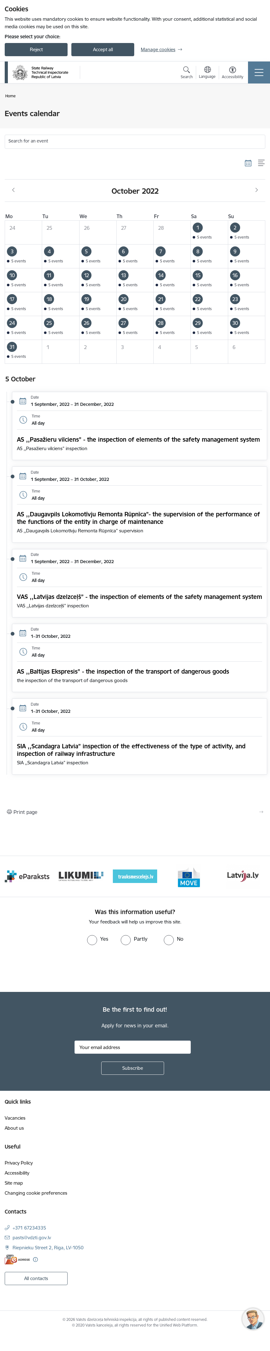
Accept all (103, 49)
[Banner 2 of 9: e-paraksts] (27, 876)
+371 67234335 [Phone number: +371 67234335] (29, 1228)
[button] (209, 233)
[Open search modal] (187, 73)
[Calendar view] (248, 163)
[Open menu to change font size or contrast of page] (232, 73)
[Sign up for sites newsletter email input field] (132, 1047)
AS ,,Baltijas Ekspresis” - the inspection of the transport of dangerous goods (123, 671)
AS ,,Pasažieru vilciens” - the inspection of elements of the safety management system (138, 439)
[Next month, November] (257, 190)
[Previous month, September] (13, 190)
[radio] (97, 939)
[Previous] (13, 876)
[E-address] (17, 1259)
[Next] (256, 876)
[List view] (261, 163)
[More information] (35, 1259)
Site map (14, 1183)
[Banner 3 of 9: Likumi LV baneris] (81, 876)
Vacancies (15, 1118)
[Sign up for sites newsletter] (132, 1068)
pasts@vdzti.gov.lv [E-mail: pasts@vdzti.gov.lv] (32, 1238)
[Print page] (135, 812)
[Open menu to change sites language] (207, 73)
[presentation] (52, 968)
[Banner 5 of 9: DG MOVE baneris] (188, 876)
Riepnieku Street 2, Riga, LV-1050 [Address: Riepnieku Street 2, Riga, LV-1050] (48, 1248)
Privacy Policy (19, 1163)
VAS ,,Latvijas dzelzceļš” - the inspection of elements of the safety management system (139, 596)
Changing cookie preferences (36, 1193)
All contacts (36, 1278)
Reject (36, 49)
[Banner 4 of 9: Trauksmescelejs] (135, 876)
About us (14, 1128)
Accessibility (17, 1173)
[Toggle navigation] (259, 72)
